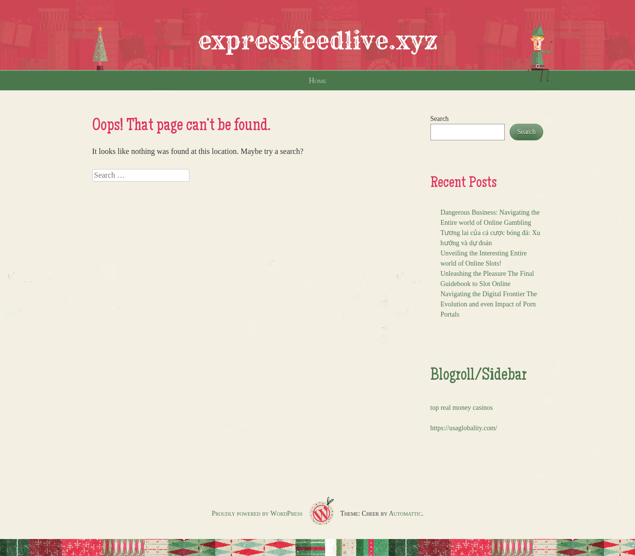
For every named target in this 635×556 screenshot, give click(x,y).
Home (317, 80)
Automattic (405, 513)
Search (439, 118)
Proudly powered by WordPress (257, 513)
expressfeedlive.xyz (318, 40)
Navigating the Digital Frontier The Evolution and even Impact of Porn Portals (489, 304)
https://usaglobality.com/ (464, 428)
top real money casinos (461, 407)
